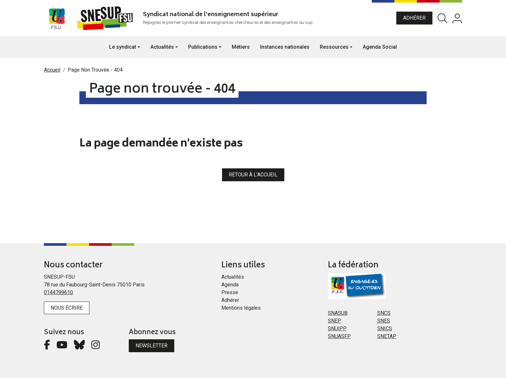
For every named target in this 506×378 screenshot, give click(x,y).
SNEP (334, 321)
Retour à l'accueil (253, 175)
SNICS (384, 328)
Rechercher (442, 18)
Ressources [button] (334, 47)
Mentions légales (241, 308)
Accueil (52, 70)
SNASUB (338, 313)
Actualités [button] (162, 47)
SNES (383, 321)
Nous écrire (67, 308)
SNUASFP (339, 336)
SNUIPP (337, 328)
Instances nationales (284, 47)
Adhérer (414, 18)
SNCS (383, 313)
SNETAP (386, 336)
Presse (229, 292)
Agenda (229, 285)
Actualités (232, 277)
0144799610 (58, 292)
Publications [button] (203, 47)
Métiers (241, 47)
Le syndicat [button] (122, 47)
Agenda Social (380, 47)
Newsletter (151, 346)
